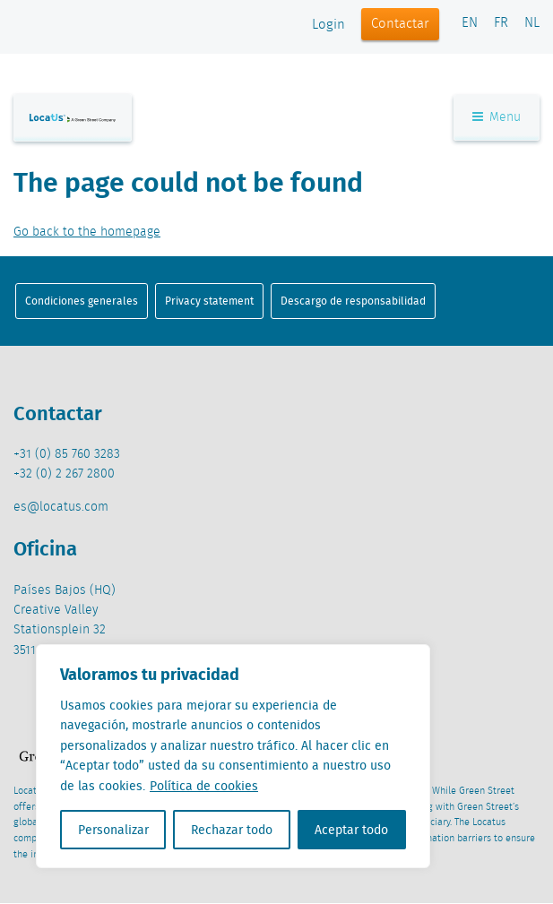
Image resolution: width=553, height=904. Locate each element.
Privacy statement (209, 300)
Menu (496, 117)
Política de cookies (204, 786)
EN (470, 23)
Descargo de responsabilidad (353, 300)
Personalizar (113, 830)
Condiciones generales (81, 300)
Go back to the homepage (86, 232)
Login (328, 25)
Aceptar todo (351, 830)
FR (501, 23)
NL (532, 23)
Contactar (400, 24)
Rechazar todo (231, 830)
